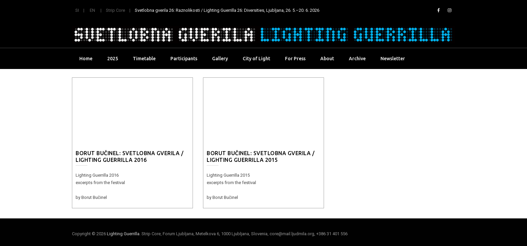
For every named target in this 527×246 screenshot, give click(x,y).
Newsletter (392, 58)
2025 (112, 58)
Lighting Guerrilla (123, 233)
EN (92, 10)
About (327, 58)
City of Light (256, 58)
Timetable (144, 58)
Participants (183, 58)
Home (85, 58)
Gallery (220, 58)
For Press (295, 58)
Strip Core (115, 10)
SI (77, 10)
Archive (357, 58)
